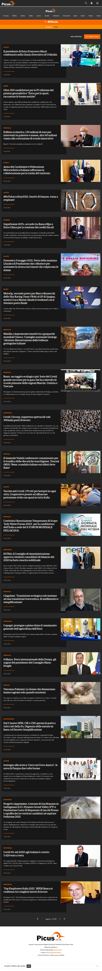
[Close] (97, 965)
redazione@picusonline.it (53, 952)
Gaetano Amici (57, 950)
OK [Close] (29, 966)
